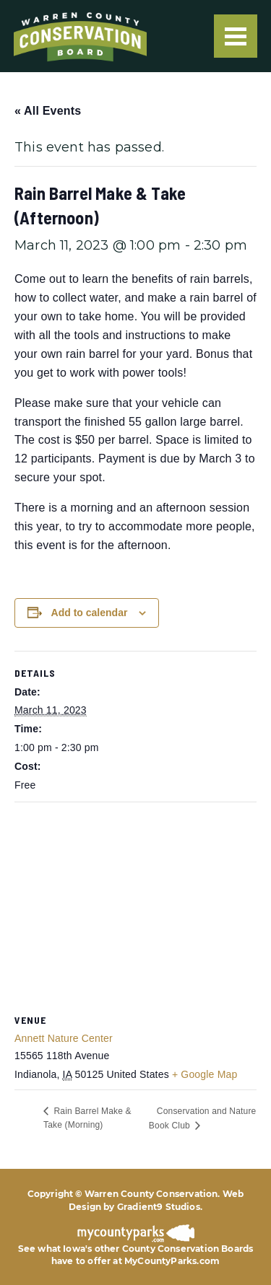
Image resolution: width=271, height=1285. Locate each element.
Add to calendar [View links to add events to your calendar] (89, 612)
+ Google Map (205, 1074)
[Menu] (235, 36)
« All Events (47, 111)
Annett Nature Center (63, 1038)
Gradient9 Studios (158, 1206)
